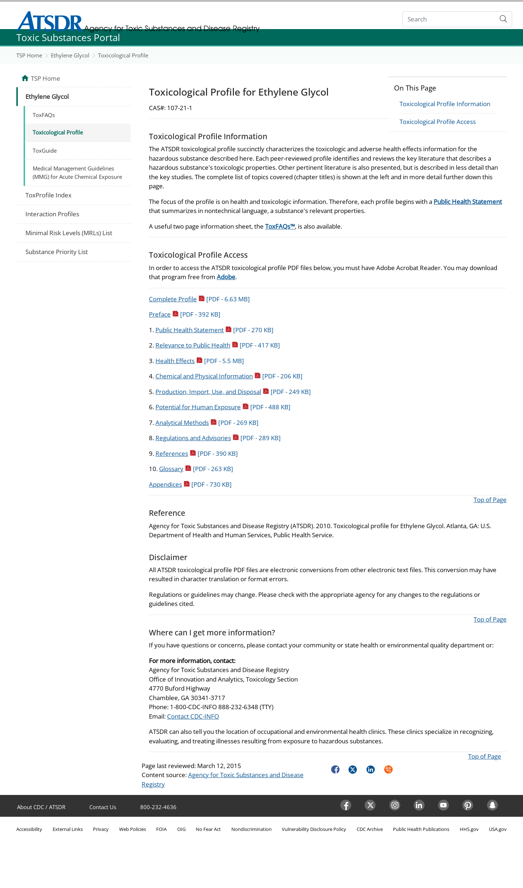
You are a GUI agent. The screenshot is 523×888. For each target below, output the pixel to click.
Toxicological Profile (123, 55)
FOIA (161, 829)
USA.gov (498, 829)
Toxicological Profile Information (445, 104)
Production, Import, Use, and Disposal (233, 391)
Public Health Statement (468, 201)
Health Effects (199, 361)
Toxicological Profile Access (438, 121)
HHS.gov (469, 829)
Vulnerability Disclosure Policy (314, 829)
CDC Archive (370, 829)
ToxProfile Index (48, 195)
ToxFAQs (44, 114)
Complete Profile (199, 299)
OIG (181, 829)
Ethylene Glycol (70, 55)
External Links (68, 829)
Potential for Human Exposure (223, 407)
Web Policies (132, 829)
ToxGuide (45, 150)
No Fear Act (208, 829)
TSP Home (29, 55)
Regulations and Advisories (218, 438)
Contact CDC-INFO (193, 716)
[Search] (449, 19)
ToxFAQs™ (280, 226)
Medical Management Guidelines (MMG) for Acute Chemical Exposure (77, 172)
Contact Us (102, 807)
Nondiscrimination (251, 829)
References (196, 453)
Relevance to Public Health (217, 345)
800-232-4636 (158, 807)
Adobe (226, 277)
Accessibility (29, 829)
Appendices (190, 484)
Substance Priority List (56, 252)
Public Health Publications (421, 829)
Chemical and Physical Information (229, 376)
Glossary (196, 469)
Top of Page (490, 499)
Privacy (101, 829)
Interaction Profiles (52, 214)
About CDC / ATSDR (41, 807)
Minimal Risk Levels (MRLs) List (68, 233)
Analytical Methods (207, 422)
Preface (184, 314)
